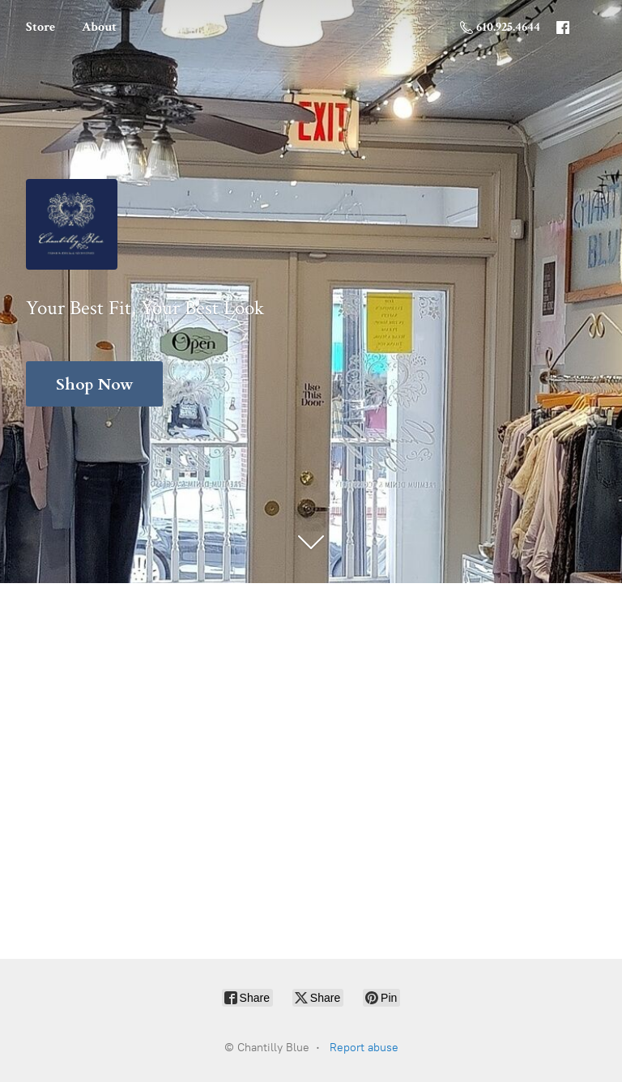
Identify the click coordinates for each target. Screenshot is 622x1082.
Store (40, 27)
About (99, 27)
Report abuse (364, 1047)
